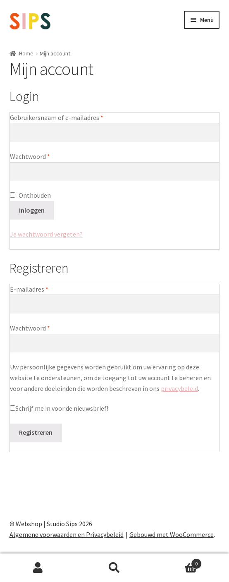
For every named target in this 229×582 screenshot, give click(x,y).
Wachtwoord (39, 155)
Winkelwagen (177, 562)
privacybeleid (179, 388)
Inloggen (32, 210)
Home (26, 53)
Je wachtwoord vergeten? (46, 234)
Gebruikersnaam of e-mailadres (66, 117)
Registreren (35, 432)
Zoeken (114, 568)
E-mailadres (39, 288)
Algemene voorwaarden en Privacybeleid (67, 534)
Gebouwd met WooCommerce (171, 534)
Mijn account (38, 568)
